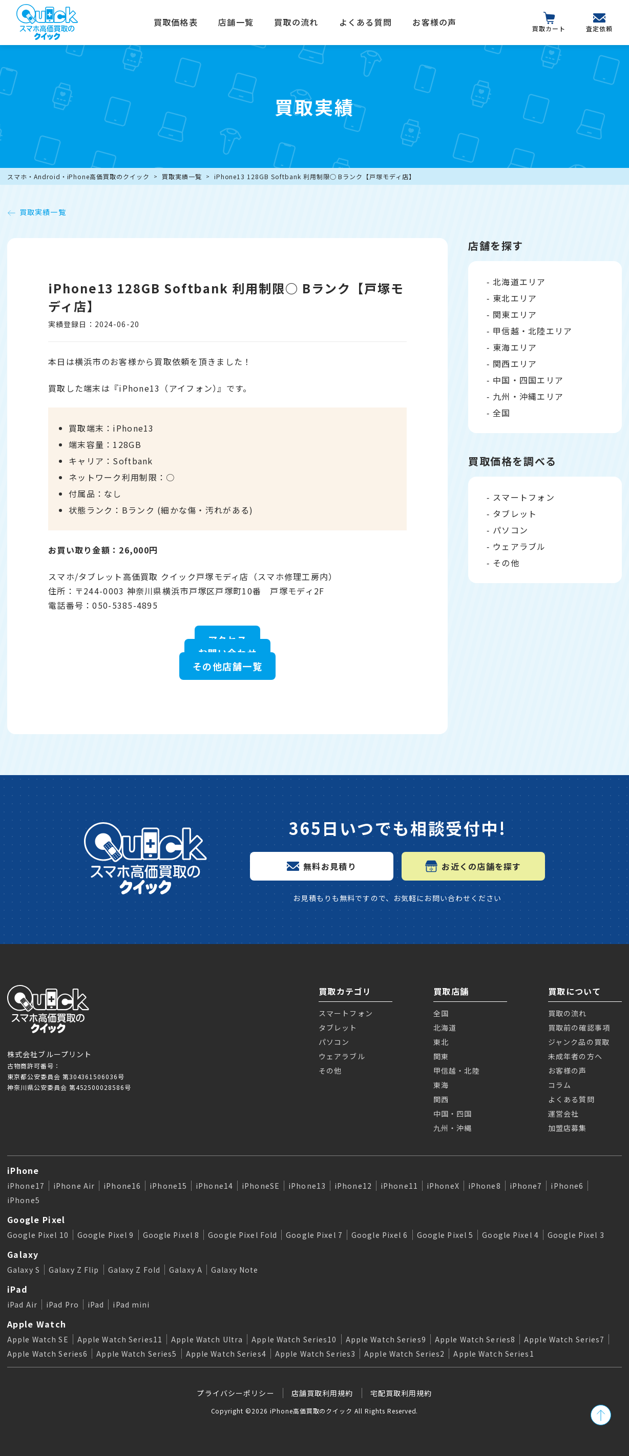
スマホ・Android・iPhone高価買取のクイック (78, 176)
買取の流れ (296, 22)
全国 (502, 412)
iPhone (23, 1170)
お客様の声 (434, 22)
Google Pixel (36, 1219)
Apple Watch (36, 1324)
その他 (506, 562)
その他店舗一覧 (227, 666)
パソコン (510, 530)
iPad (17, 1289)
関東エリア (515, 314)
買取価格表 (176, 22)
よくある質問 (365, 22)
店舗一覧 (236, 22)
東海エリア (515, 347)
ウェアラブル (519, 546)
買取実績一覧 (182, 176)
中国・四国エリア (528, 380)
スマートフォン (524, 497)
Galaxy (23, 1254)
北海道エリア (519, 281)
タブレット (515, 513)
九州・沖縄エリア (528, 396)
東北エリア (515, 298)
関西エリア (515, 363)
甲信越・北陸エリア (533, 331)
